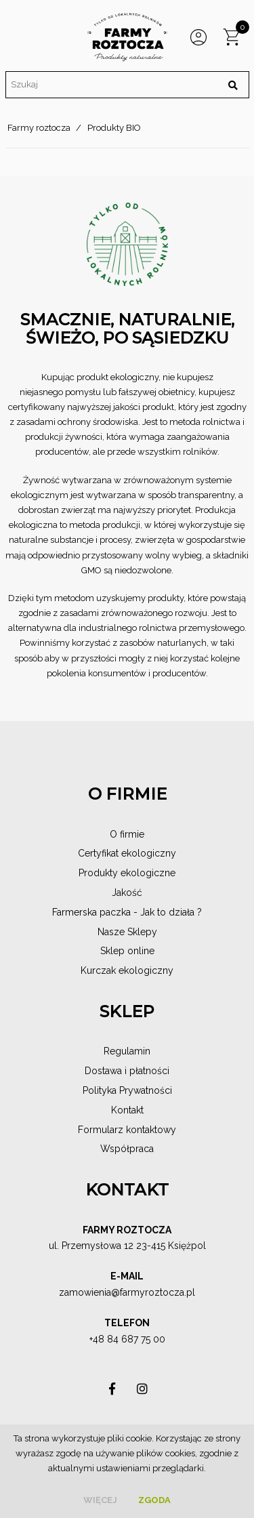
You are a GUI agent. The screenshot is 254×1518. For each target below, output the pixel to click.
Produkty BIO (114, 128)
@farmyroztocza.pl (153, 1292)
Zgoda (154, 1500)
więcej (100, 1500)
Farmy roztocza (38, 128)
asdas (112, 1392)
